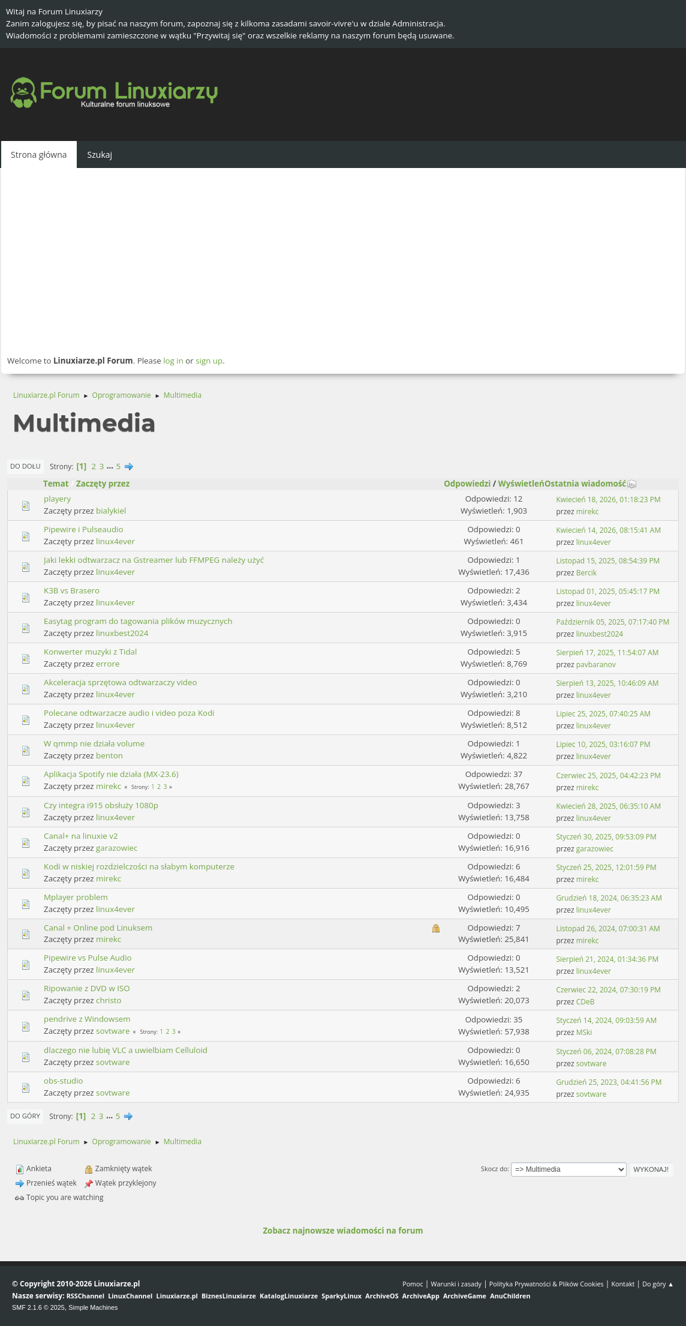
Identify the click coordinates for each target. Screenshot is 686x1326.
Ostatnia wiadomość (590, 483)
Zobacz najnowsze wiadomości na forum (343, 1230)
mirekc (587, 511)
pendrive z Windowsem (87, 1018)
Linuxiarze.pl (177, 1295)
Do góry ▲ (658, 1283)
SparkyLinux (341, 1295)
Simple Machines (93, 1307)
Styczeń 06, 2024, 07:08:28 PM (606, 1051)
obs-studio (63, 1080)
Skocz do (494, 1168)
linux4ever (115, 541)
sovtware (113, 1030)
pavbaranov (596, 664)
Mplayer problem (76, 897)
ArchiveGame (464, 1295)
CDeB (585, 1002)
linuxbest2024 (122, 633)
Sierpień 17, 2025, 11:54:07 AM (607, 652)
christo (109, 1000)
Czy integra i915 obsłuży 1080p (101, 805)
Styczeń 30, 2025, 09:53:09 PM (606, 837)
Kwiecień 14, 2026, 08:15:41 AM (608, 530)
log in (173, 360)
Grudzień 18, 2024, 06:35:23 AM (609, 898)
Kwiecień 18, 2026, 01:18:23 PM (608, 499)
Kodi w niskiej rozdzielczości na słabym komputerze (139, 866)
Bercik (586, 573)
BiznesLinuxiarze (228, 1295)
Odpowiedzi (467, 483)
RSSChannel (85, 1295)
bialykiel (111, 510)
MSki (584, 1032)
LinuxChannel (130, 1295)
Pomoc (412, 1283)
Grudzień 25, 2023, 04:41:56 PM (608, 1082)
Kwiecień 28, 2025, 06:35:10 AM (608, 806)
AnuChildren (510, 1295)
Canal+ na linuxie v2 (81, 835)
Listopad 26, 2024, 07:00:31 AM (608, 928)
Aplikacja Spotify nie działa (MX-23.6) (111, 774)
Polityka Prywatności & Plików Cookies (546, 1283)
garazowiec (116, 847)
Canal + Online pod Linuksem (98, 927)
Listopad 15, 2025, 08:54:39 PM (608, 561)
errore (107, 663)
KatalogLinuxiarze (289, 1295)
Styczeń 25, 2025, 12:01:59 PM (606, 867)
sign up (208, 360)
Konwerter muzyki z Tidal (90, 651)
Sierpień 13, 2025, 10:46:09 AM (607, 683)
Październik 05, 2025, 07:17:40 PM (612, 622)
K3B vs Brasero (72, 590)
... (111, 466)
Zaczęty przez (103, 483)
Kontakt (622, 1283)
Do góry (25, 1115)
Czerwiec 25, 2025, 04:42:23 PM (608, 775)
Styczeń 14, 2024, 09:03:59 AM (606, 1020)
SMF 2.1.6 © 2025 (38, 1307)
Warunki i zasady (456, 1283)
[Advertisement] (343, 261)
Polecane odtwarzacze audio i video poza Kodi (129, 712)
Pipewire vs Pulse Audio (88, 957)
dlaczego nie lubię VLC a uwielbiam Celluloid (125, 1050)
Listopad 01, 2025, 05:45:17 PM (608, 591)
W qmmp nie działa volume (94, 743)
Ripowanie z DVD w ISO (87, 988)
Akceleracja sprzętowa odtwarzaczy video (120, 682)
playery (57, 498)
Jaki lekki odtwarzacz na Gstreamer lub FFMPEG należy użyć (154, 559)
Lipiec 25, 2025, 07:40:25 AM (603, 714)
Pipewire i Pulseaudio (83, 529)
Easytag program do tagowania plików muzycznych (138, 621)
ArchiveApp (421, 1295)
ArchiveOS (381, 1295)
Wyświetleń (521, 483)
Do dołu (25, 465)
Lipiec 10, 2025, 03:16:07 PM (603, 744)
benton (109, 755)
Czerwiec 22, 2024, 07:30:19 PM (608, 990)
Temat (56, 483)
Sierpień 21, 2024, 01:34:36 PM (607, 959)
